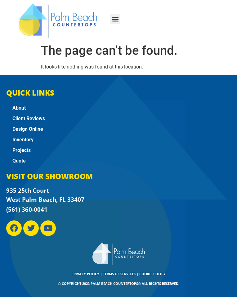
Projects (21, 150)
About (19, 108)
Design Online (27, 129)
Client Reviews (28, 118)
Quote (19, 161)
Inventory (23, 140)
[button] (115, 19)
